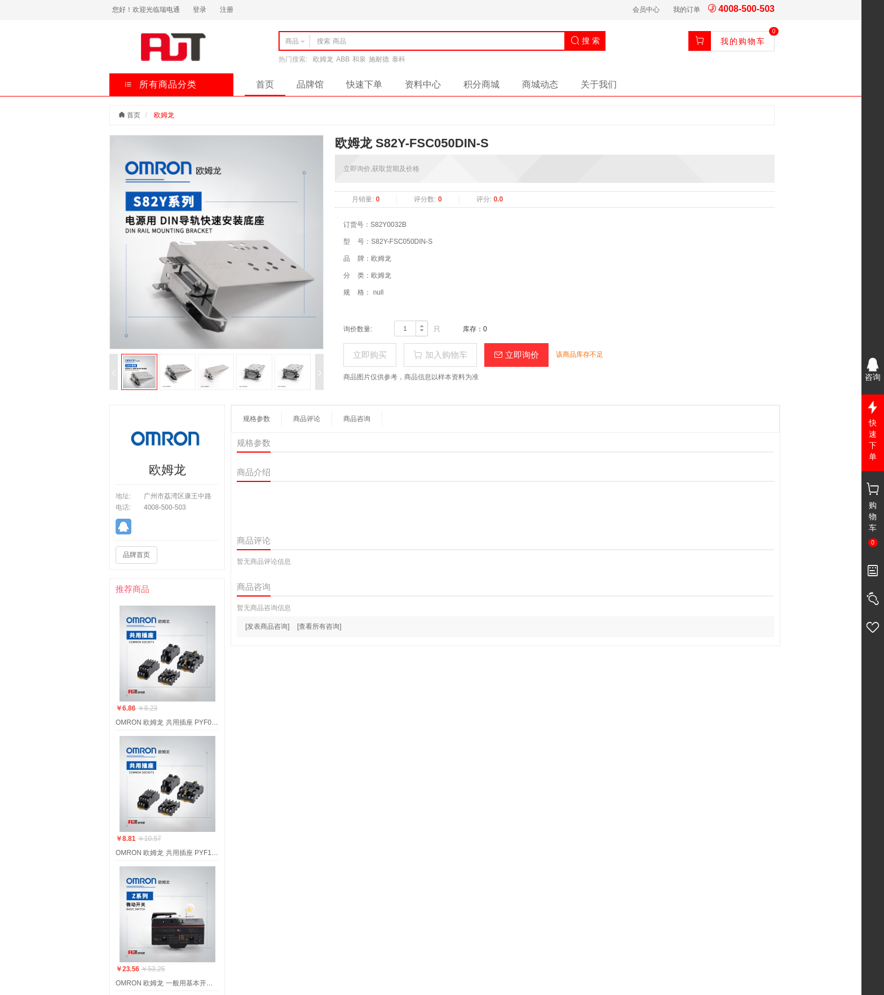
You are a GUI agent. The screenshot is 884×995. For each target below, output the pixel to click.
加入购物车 (440, 355)
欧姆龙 (323, 59)
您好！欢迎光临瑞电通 (146, 10)
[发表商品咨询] (267, 626)
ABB (343, 59)
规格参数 (256, 419)
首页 (265, 84)
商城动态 (540, 84)
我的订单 (686, 10)
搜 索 (585, 40)
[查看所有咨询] (319, 626)
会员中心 (646, 10)
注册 (226, 10)
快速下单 (364, 84)
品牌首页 (136, 555)
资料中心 (423, 84)
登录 (199, 10)
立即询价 (516, 355)
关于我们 (599, 84)
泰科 (398, 59)
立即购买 (370, 355)
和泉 (359, 59)
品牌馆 (310, 84)
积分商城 (481, 84)
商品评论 (306, 419)
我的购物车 (743, 41)
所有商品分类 (160, 84)
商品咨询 (356, 419)
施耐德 (379, 59)
